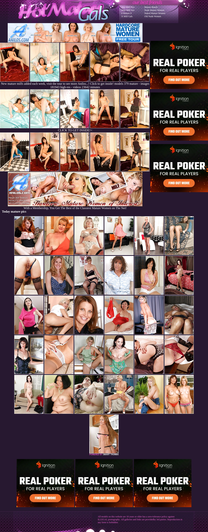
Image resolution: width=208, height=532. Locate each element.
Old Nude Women (152, 16)
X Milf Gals (127, 16)
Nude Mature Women (154, 10)
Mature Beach (151, 7)
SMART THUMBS (111, 454)
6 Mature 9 (126, 13)
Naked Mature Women (154, 13)
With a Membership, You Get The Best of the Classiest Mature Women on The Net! (75, 207)
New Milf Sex (127, 10)
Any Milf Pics (127, 7)
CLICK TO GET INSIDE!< (75, 130)
